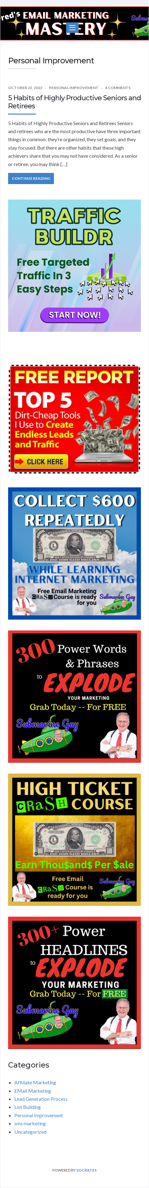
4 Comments (118, 87)
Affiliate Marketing (35, 1082)
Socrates (86, 1170)
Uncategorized (30, 1132)
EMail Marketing (32, 1091)
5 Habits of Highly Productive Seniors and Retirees (74, 102)
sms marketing (30, 1123)
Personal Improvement (74, 87)
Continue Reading (31, 178)
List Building (27, 1107)
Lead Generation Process (41, 1099)
